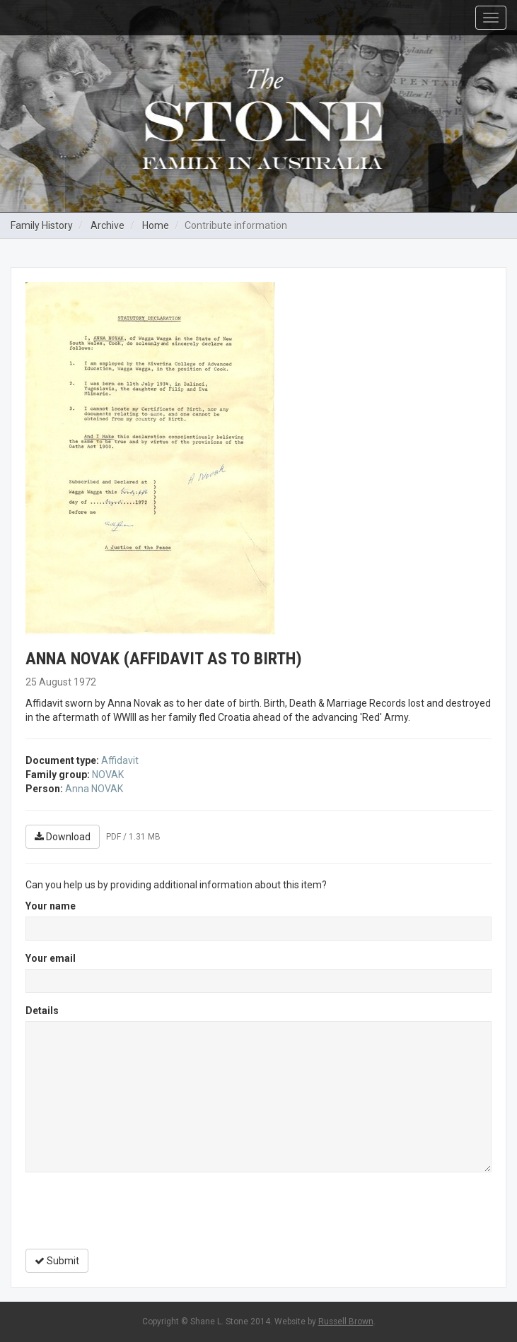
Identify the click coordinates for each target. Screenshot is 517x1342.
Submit (57, 1260)
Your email (50, 958)
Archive (107, 225)
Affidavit (120, 760)
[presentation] (132, 1210)
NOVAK (108, 774)
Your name (50, 906)
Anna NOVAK (94, 788)
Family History (42, 225)
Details (42, 1010)
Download (63, 836)
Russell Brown (345, 1321)
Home (155, 225)
